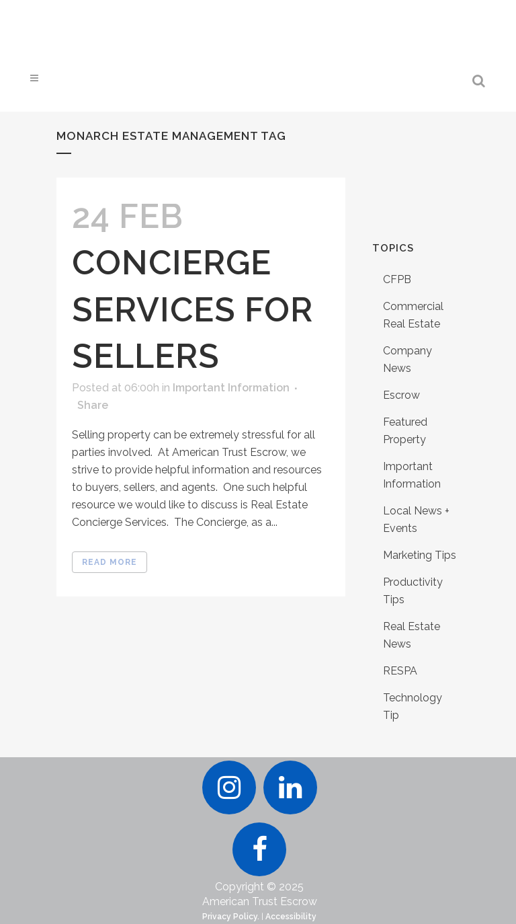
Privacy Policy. (230, 916)
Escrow (401, 395)
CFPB (397, 279)
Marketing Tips (419, 555)
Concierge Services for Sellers (192, 309)
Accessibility (290, 916)
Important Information (231, 387)
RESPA (400, 670)
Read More (109, 562)
